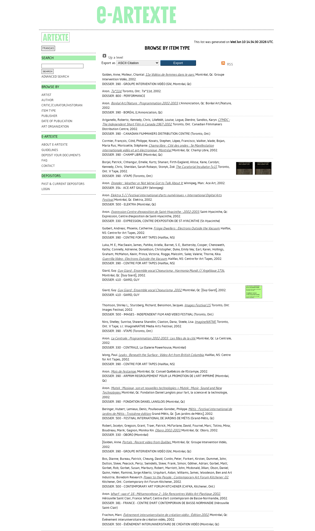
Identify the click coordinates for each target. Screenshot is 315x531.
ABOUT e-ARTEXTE (54, 144)
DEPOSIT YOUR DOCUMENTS (60, 155)
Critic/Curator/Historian (61, 105)
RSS (226, 64)
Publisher (49, 116)
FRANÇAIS (48, 48)
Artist (46, 95)
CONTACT (48, 166)
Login (45, 189)
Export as (108, 63)
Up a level (112, 57)
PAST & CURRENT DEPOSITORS (62, 184)
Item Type (48, 110)
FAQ (44, 160)
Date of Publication (56, 121)
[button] (178, 63)
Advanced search (55, 76)
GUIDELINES (49, 150)
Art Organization (55, 126)
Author (47, 100)
